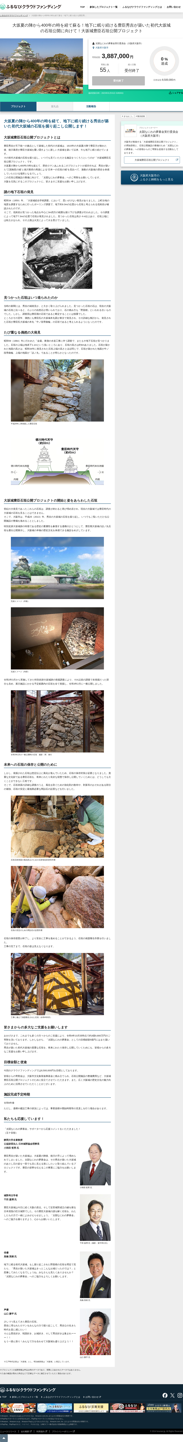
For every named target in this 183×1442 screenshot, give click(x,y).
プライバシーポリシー (62, 1431)
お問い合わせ (174, 7)
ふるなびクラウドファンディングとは (142, 7)
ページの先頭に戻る (4, 1438)
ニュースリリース (8, 1431)
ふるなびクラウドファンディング (14, 15)
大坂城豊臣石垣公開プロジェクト (152, 160)
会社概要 (25, 1431)
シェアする (177, 93)
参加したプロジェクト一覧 (104, 7)
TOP (82, 7)
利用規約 (40, 1431)
